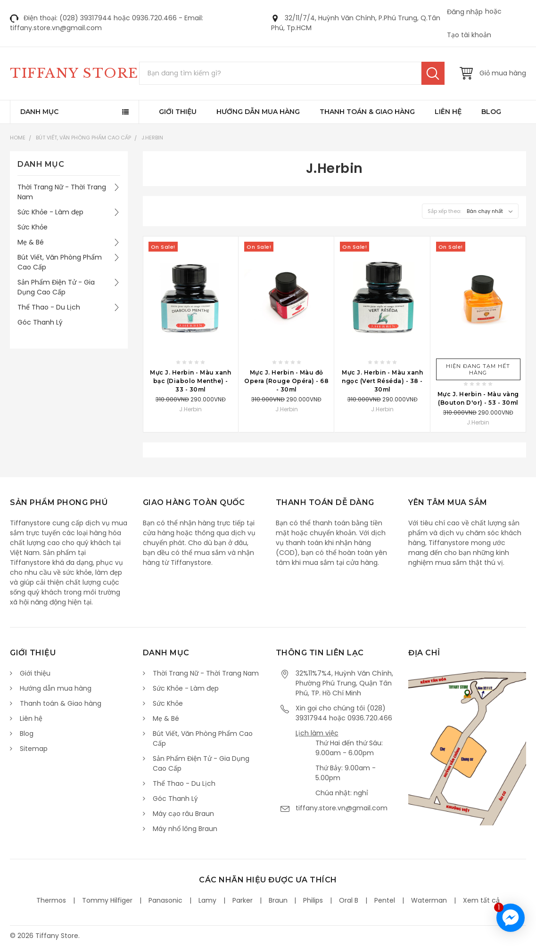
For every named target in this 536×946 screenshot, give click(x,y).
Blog (491, 111)
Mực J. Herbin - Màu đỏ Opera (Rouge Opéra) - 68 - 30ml (286, 381)
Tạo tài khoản (469, 35)
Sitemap (34, 748)
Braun (278, 900)
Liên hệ (448, 111)
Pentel (384, 900)
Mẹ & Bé (30, 242)
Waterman (429, 900)
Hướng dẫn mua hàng (258, 111)
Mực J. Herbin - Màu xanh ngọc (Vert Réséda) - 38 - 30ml (382, 381)
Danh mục (39, 111)
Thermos (51, 900)
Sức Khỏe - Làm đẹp (50, 212)
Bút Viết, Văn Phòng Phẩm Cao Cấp (83, 137)
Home (17, 137)
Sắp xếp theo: (444, 211)
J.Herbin (152, 137)
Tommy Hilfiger (107, 900)
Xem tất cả (481, 900)
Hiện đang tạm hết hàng (478, 369)
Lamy (207, 900)
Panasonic (165, 900)
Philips (313, 900)
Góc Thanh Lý (40, 322)
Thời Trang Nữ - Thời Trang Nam (61, 192)
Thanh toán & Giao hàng (367, 111)
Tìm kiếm (433, 73)
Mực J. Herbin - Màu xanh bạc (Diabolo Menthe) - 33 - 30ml (190, 381)
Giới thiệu (178, 111)
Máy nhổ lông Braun (185, 828)
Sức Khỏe (32, 227)
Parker (242, 900)
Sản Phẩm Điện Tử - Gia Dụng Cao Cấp (56, 287)
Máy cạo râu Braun (183, 813)
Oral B (348, 900)
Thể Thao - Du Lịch (48, 307)
